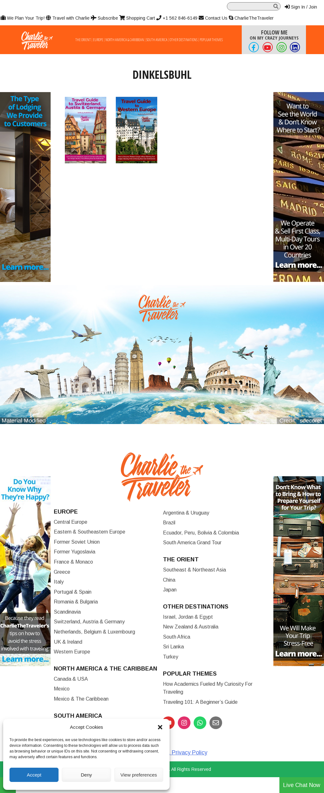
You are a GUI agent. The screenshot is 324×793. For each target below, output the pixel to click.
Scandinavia (67, 612)
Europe (98, 40)
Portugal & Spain (72, 592)
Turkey (170, 656)
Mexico (62, 688)
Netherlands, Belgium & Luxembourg (94, 631)
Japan (170, 589)
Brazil (169, 522)
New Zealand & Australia (190, 626)
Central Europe (70, 522)
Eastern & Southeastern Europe (89, 531)
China (169, 580)
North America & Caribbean (124, 40)
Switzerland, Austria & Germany (89, 621)
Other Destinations (183, 40)
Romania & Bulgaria (76, 601)
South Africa (176, 637)
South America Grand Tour (192, 542)
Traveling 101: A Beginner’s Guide (200, 702)
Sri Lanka (173, 646)
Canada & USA (71, 679)
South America (156, 40)
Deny (86, 774)
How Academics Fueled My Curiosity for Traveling (207, 688)
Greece (62, 572)
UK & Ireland (68, 642)
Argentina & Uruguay (186, 512)
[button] (160, 727)
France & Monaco (73, 562)
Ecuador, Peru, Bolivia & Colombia (201, 532)
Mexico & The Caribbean (81, 699)
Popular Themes (211, 40)
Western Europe (72, 651)
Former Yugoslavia (74, 551)
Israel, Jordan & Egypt (188, 617)
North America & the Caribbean (105, 668)
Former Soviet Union (77, 542)
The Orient (83, 40)
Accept (34, 774)
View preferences (139, 774)
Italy (59, 581)
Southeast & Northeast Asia (194, 569)
